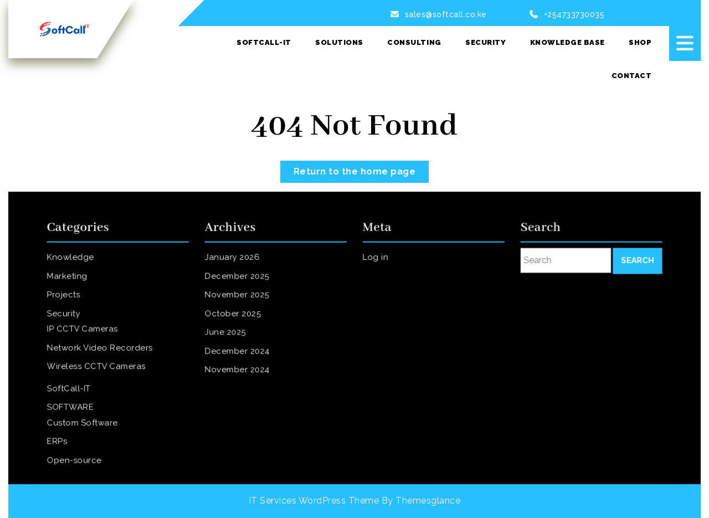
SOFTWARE (73, 403)
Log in (379, 263)
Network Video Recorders (100, 347)
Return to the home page (361, 169)
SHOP (640, 42)
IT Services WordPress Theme (314, 500)
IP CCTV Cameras (84, 330)
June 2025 (228, 333)
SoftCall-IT (264, 42)
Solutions (339, 42)
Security (485, 42)
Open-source (76, 453)
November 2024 (239, 368)
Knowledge (73, 263)
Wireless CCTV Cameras (97, 365)
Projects (66, 297)
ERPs (60, 435)
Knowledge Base (567, 42)
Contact (632, 75)
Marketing (70, 280)
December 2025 (239, 280)
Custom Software (84, 418)
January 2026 (234, 263)
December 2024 (239, 350)
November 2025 (239, 297)
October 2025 (235, 315)
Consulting (414, 42)
